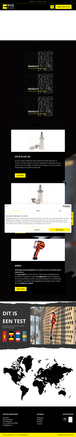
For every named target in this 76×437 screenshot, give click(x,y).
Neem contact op (63, 7)
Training (39, 1)
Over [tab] (60, 210)
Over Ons (32, 1)
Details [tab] (38, 210)
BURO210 (70, 435)
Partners (39, 422)
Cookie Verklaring (22, 435)
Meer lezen (21, 289)
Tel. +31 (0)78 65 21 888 (10, 423)
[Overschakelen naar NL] (71, 1)
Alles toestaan (59, 229)
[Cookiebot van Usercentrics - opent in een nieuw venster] (63, 206)
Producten (40, 418)
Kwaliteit (40, 420)
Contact (39, 424)
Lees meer (20, 175)
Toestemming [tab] (15, 210)
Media (44, 1)
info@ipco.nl (8, 425)
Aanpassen (38, 229)
